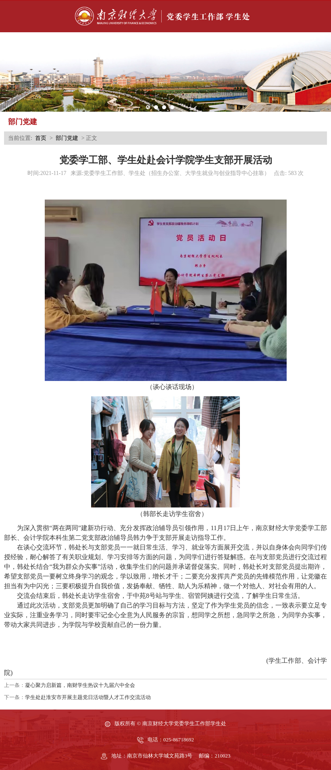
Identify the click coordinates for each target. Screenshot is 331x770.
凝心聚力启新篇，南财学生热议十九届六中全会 (80, 685)
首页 (40, 138)
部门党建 (67, 138)
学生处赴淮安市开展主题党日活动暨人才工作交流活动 (88, 697)
